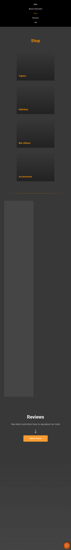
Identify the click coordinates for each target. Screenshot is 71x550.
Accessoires (25, 176)
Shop (35, 13)
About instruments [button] (35, 9)
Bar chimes (25, 143)
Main (35, 4)
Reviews (35, 18)
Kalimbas (23, 109)
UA (36, 22)
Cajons (22, 76)
